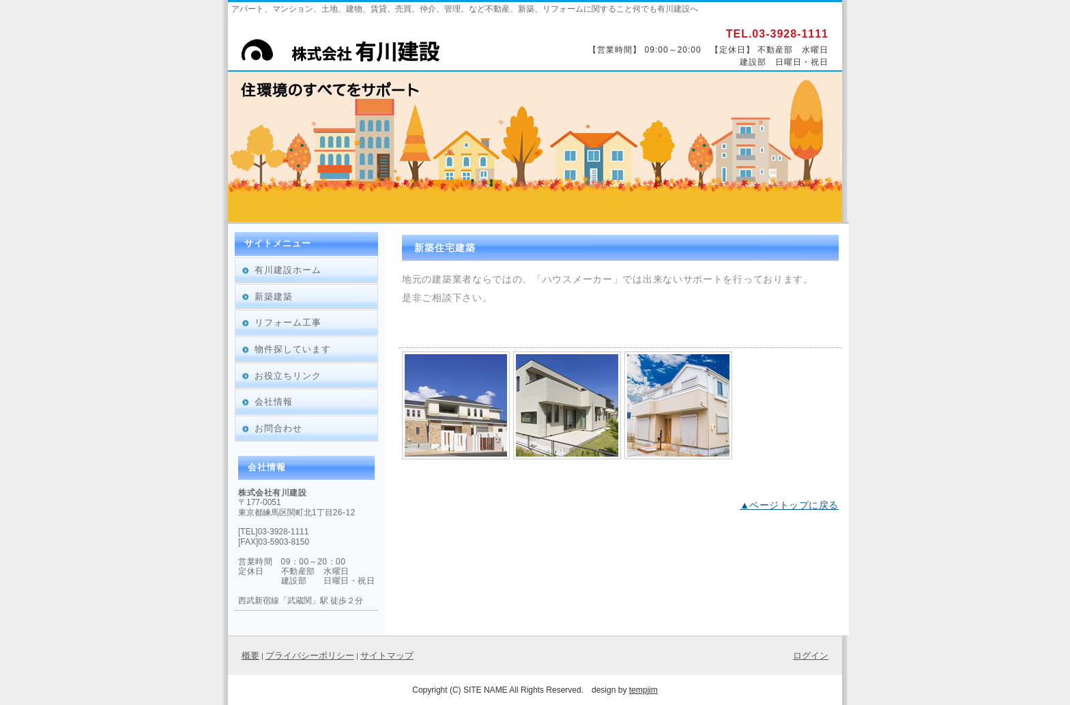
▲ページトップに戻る (789, 505)
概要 (250, 655)
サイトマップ (387, 655)
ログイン (810, 655)
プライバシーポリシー (309, 655)
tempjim (643, 690)
